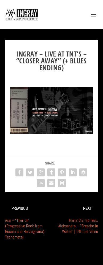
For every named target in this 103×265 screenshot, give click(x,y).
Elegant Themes (44, 258)
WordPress (78, 258)
